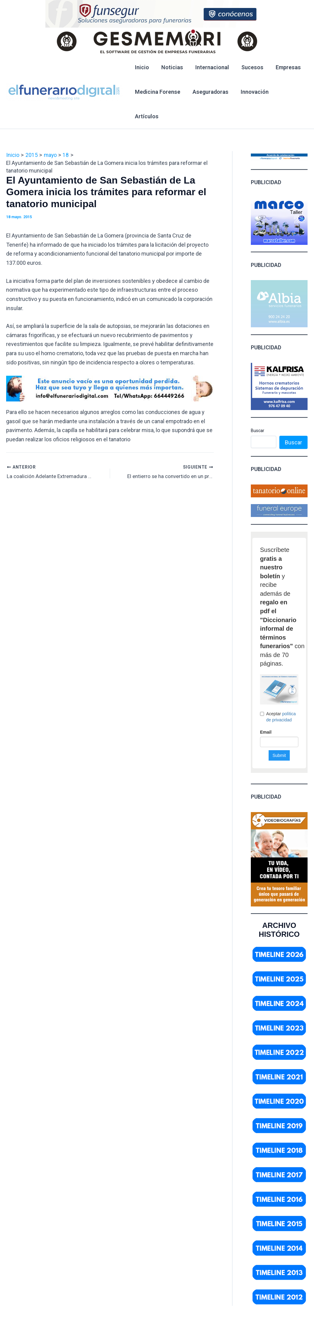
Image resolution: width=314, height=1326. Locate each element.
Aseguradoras (209, 92)
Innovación (252, 92)
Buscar (257, 406)
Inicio (141, 67)
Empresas (282, 67)
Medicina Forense (157, 92)
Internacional (209, 67)
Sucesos (248, 67)
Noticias (170, 67)
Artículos (288, 92)
